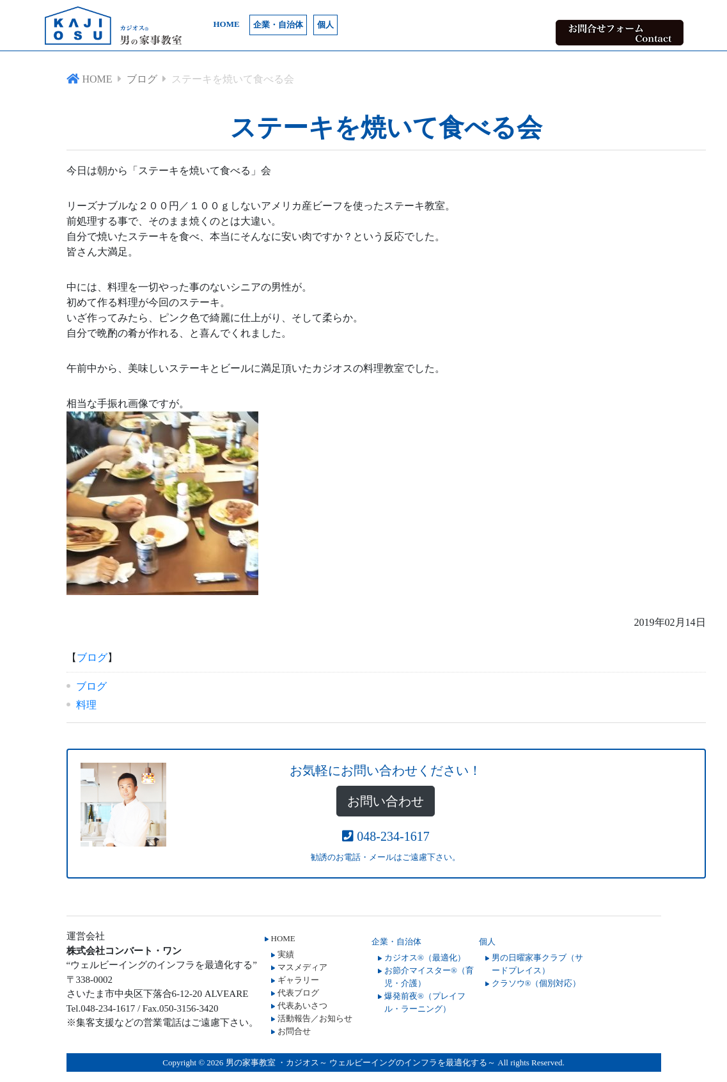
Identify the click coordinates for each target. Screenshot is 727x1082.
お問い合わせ (385, 801)
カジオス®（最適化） (424, 957)
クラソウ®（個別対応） (536, 983)
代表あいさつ (302, 1005)
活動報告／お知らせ (315, 1018)
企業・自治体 (278, 24)
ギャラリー (298, 980)
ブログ (92, 657)
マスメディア (302, 967)
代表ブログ (298, 993)
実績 (286, 954)
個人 (325, 24)
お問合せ (294, 1031)
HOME (227, 24)
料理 (86, 704)
